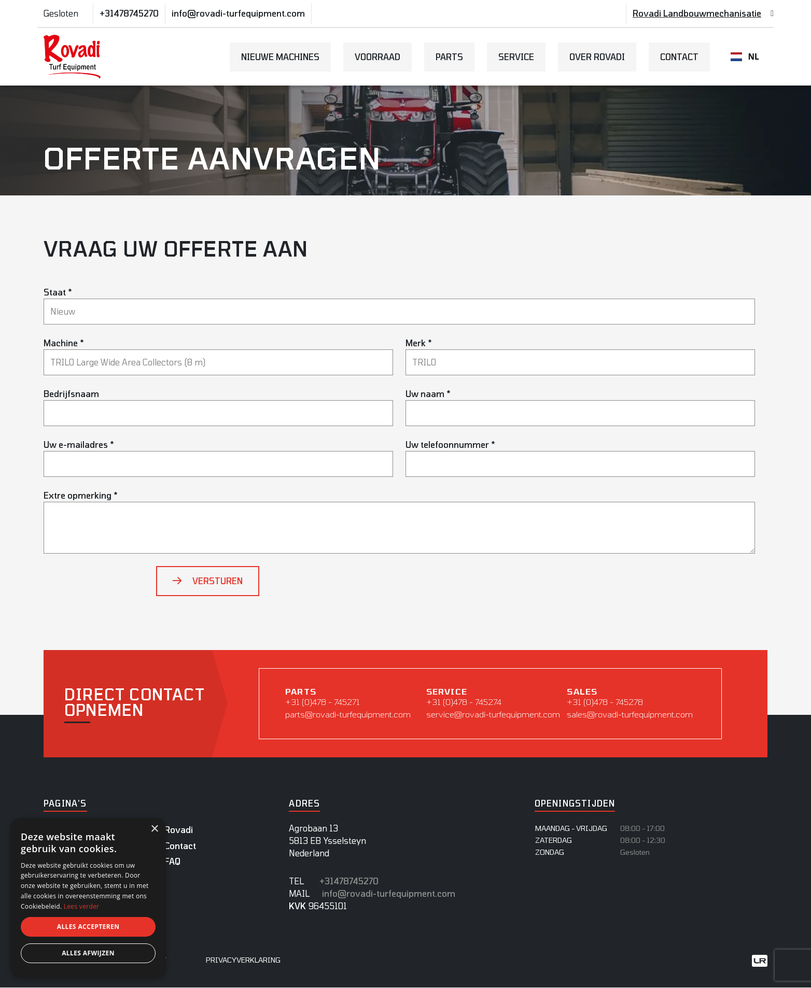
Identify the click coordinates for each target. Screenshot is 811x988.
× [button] (154, 829)
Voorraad (377, 57)
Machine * (64, 343)
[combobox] (744, 57)
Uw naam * (428, 394)
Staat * (58, 292)
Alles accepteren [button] (88, 926)
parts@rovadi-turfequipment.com (348, 714)
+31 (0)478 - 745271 (322, 702)
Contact (679, 57)
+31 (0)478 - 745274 (464, 702)
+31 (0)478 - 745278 (606, 702)
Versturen (217, 581)
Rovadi (178, 830)
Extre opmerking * (81, 495)
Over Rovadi (597, 57)
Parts (449, 57)
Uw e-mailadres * (79, 444)
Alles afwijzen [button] (88, 953)
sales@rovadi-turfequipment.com (631, 714)
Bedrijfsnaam (71, 394)
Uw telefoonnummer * (450, 444)
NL (745, 56)
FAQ (172, 862)
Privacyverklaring (243, 960)
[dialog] (88, 898)
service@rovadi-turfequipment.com (491, 714)
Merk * (418, 343)
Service (516, 57)
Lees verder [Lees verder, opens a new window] (82, 906)
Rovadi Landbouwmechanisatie (697, 13)
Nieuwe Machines (280, 57)
